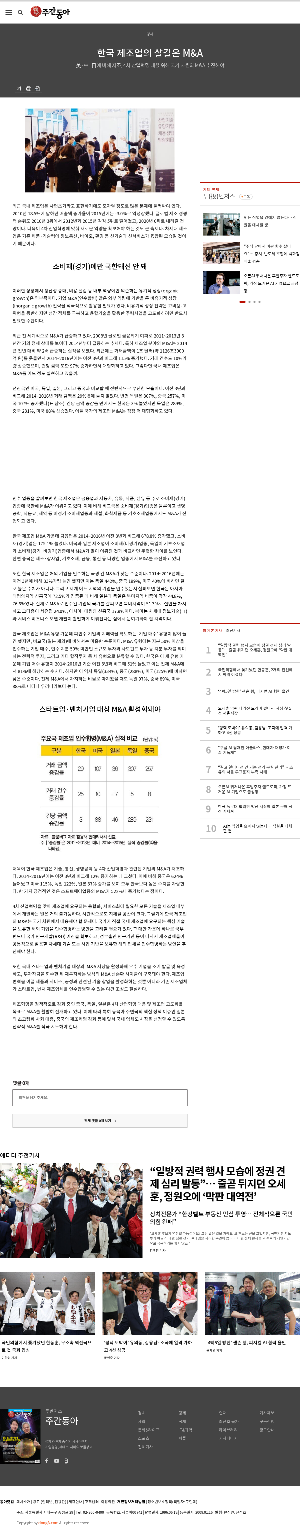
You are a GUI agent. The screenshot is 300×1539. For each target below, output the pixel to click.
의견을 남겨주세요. (33, 1097)
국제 (182, 1421)
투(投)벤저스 (219, 196)
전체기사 (145, 1447)
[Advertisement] (87, 453)
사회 (142, 1421)
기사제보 (267, 1413)
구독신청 (267, 1421)
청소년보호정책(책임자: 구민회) (172, 1502)
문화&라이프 (149, 1430)
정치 (142, 1413)
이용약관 (108, 1502)
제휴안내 (75, 1502)
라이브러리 (228, 1430)
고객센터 (92, 1502)
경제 (182, 1413)
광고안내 (267, 1430)
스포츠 (143, 1438)
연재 (222, 1413)
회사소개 (23, 1502)
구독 (247, 196)
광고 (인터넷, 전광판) (49, 1502)
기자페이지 (228, 1438)
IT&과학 (185, 1430)
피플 (182, 1438)
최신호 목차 (229, 1421)
